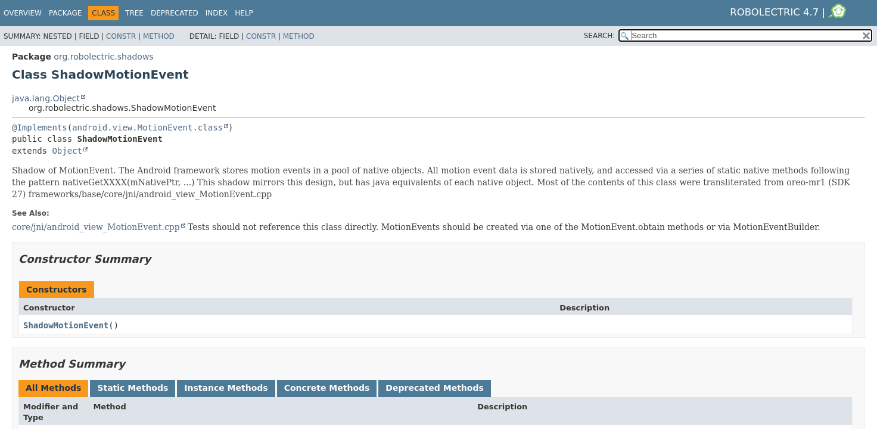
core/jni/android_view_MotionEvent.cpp (96, 227)
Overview (23, 13)
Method (159, 36)
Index (217, 13)
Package (65, 13)
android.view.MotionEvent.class (147, 127)
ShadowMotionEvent (65, 325)
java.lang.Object (46, 98)
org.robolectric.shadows (103, 56)
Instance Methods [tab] (226, 388)
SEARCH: (599, 36)
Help (244, 13)
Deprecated (174, 13)
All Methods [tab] (53, 388)
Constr (121, 36)
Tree (134, 13)
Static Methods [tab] (132, 388)
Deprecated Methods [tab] (434, 388)
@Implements (39, 127)
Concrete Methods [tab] (327, 388)
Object (67, 151)
